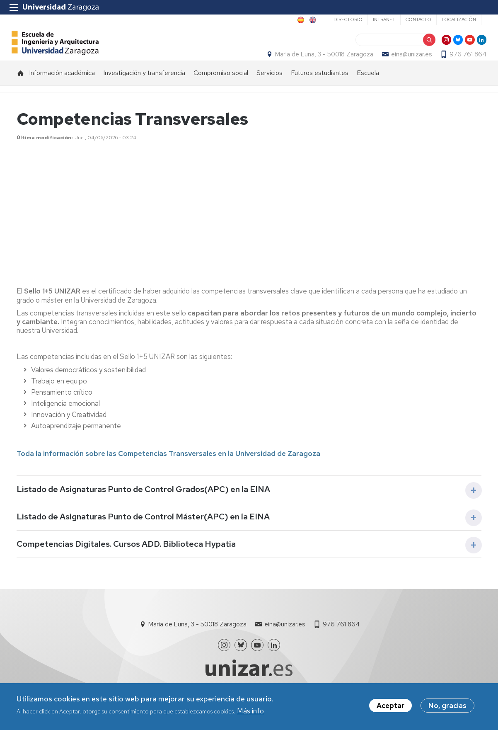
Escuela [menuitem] (368, 89)
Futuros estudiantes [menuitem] (319, 89)
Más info (250, 710)
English (312, 20)
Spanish (300, 20)
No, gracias (447, 706)
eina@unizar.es (406, 62)
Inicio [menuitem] (21, 89)
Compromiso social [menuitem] (220, 89)
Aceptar (390, 706)
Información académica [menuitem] (62, 89)
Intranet (384, 19)
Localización (459, 19)
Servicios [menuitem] (269, 89)
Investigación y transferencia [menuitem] (144, 89)
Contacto (418, 19)
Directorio (348, 19)
